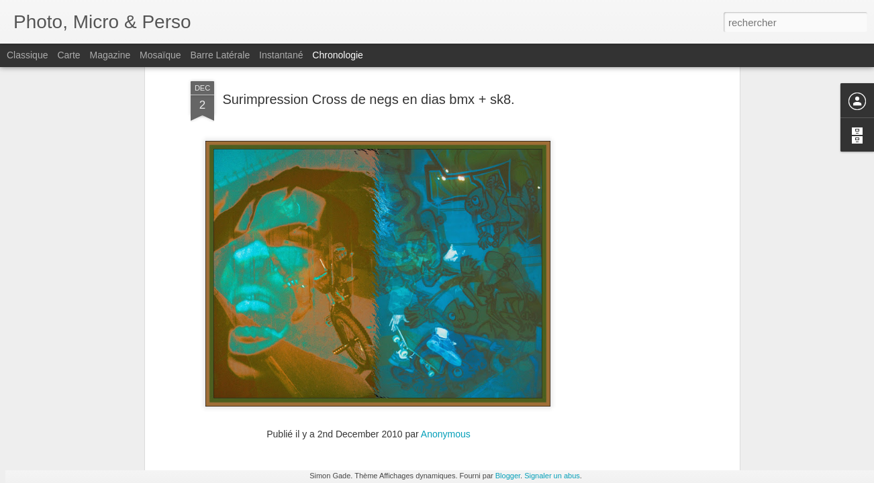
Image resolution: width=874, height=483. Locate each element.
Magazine (110, 55)
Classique (27, 55)
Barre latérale (220, 55)
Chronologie (337, 55)
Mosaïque (160, 55)
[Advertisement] (620, 203)
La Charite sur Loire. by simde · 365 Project (483, 423)
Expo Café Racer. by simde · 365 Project (653, 428)
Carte (68, 55)
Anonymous (446, 344)
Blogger (507, 476)
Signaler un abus (552, 476)
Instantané (281, 55)
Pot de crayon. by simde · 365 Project (647, 452)
